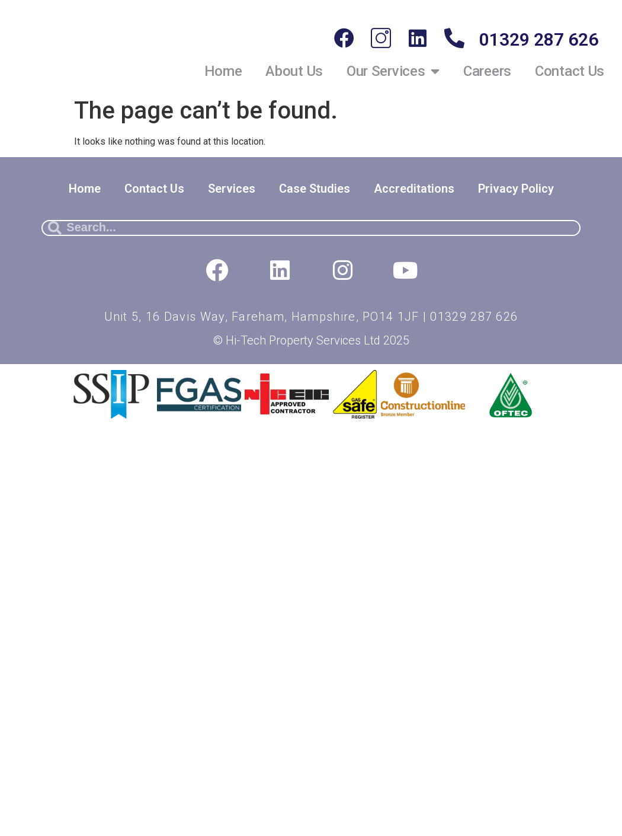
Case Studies (314, 188)
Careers (487, 71)
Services (231, 188)
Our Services (393, 71)
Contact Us (569, 71)
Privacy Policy (516, 188)
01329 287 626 (538, 39)
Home (223, 71)
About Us (294, 71)
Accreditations (414, 188)
